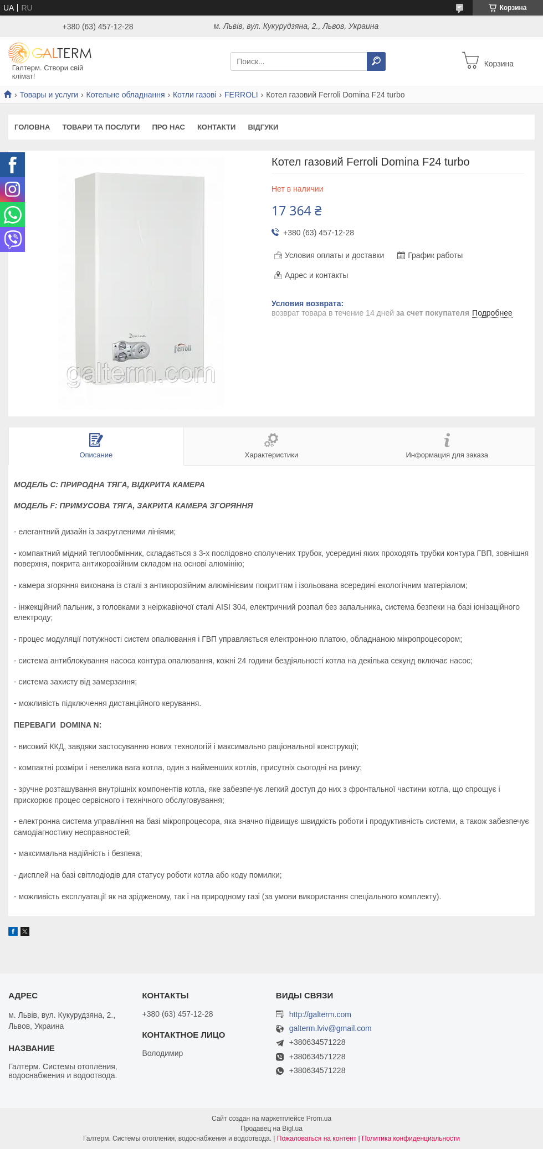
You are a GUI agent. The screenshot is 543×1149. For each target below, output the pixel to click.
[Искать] (376, 61)
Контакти (216, 127)
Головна (32, 127)
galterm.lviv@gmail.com (330, 1028)
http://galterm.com (320, 1014)
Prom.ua (318, 1118)
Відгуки (263, 127)
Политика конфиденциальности (411, 1138)
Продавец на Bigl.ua (271, 1128)
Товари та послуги (101, 127)
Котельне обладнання (125, 94)
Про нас (168, 127)
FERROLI (241, 94)
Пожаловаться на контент (316, 1138)
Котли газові (195, 94)
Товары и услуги (48, 94)
